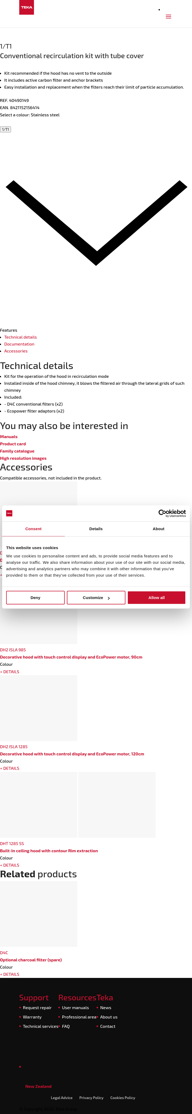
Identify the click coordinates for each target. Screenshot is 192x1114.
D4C (4, 952)
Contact (108, 1026)
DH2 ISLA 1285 (14, 746)
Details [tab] (96, 528)
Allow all (156, 597)
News (105, 1007)
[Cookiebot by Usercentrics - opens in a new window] (162, 513)
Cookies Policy (122, 1097)
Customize (96, 597)
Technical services (40, 1026)
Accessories (16, 350)
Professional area (79, 1016)
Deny (35, 597)
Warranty (32, 1016)
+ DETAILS (9, 671)
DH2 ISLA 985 (13, 649)
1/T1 (5, 129)
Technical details (20, 336)
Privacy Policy (91, 1097)
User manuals (75, 1007)
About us (109, 1016)
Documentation (19, 343)
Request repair (37, 1007)
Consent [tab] (33, 528)
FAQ (66, 1026)
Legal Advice (61, 1097)
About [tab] (158, 528)
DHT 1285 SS (12, 843)
